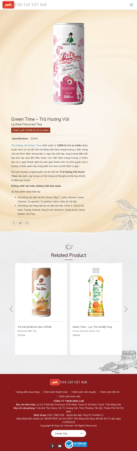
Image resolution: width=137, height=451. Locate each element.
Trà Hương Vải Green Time (26, 145)
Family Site (61, 433)
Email (27, 223)
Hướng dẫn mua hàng (27, 391)
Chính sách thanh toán (55, 391)
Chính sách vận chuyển (84, 391)
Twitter (20, 223)
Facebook (14, 223)
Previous (11, 309)
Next (126, 309)
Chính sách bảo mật (69, 396)
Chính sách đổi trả (109, 391)
